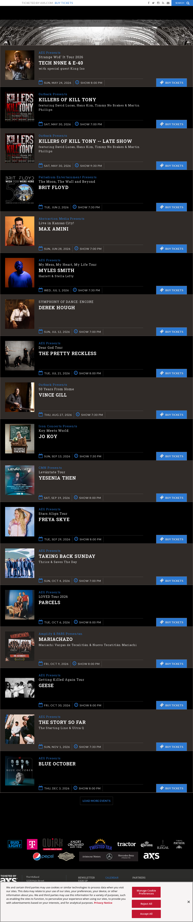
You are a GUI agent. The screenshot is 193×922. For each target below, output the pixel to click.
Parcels (49, 603)
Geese (46, 686)
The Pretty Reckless (67, 354)
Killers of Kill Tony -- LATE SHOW (85, 141)
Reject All (146, 903)
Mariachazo (56, 639)
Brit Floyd (54, 188)
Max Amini (54, 229)
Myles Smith (57, 271)
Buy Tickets (64, 3)
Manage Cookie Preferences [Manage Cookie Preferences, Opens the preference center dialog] (146, 892)
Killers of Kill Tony (67, 100)
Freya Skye (54, 520)
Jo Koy (48, 437)
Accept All (146, 914)
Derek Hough (57, 307)
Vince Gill (53, 395)
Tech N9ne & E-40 (61, 63)
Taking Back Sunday (67, 556)
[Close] (188, 902)
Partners (139, 877)
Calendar (111, 877)
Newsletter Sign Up (86, 879)
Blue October (57, 764)
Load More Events (96, 800)
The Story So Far (62, 722)
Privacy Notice (103, 902)
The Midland (15, 14)
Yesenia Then (57, 478)
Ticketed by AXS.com (103, 29)
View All (187, 28)
